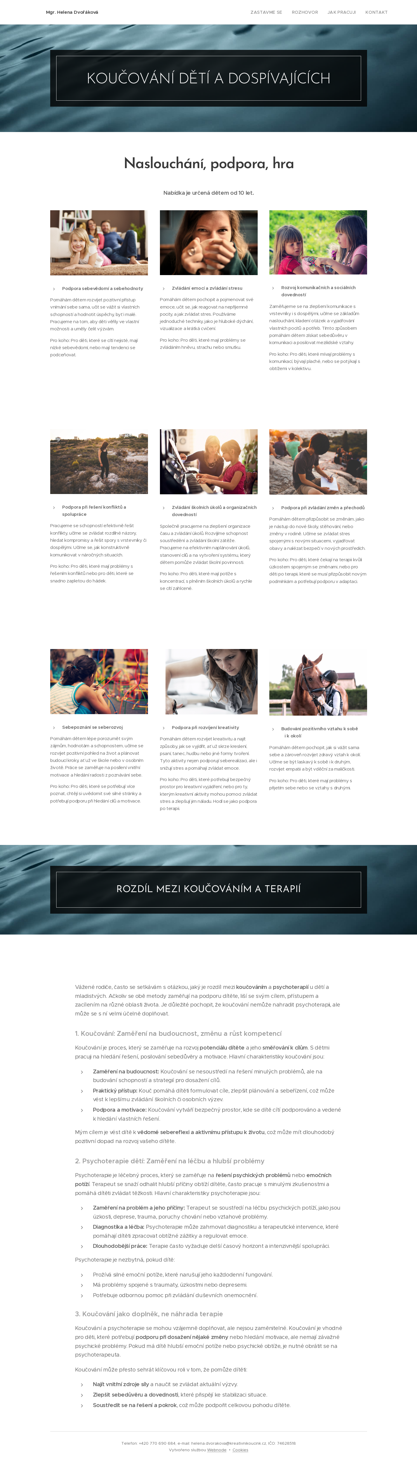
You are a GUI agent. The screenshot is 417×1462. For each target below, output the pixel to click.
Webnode (217, 1449)
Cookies (240, 1449)
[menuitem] (276, 12)
